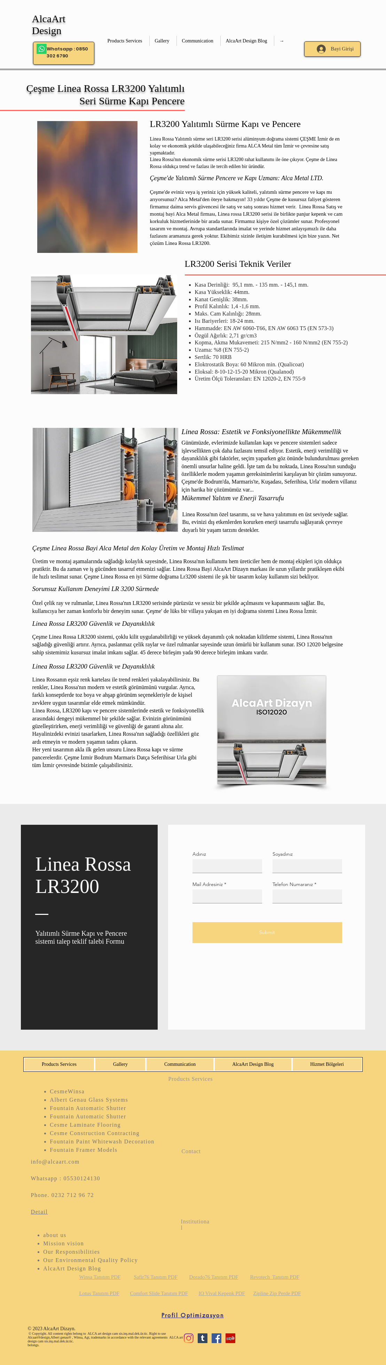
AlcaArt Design (49, 24)
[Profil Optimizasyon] (192, 1316)
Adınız (199, 854)
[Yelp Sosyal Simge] (230, 1338)
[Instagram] (189, 1338)
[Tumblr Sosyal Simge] (202, 1338)
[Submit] (267, 932)
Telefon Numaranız (293, 884)
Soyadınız (283, 854)
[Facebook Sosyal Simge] (216, 1338)
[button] (125, 41)
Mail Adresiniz (207, 884)
